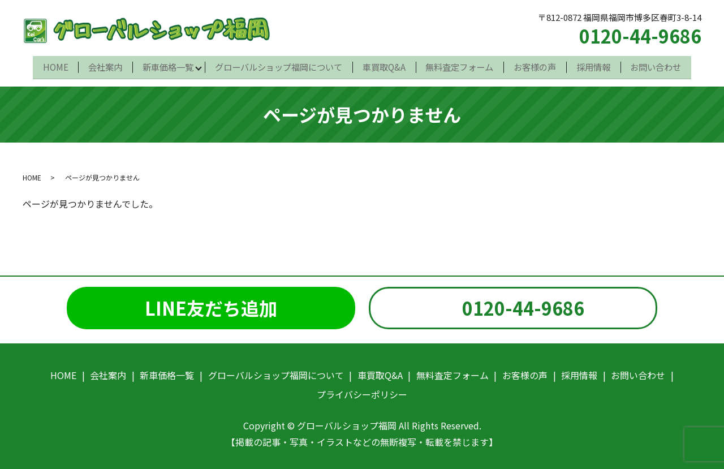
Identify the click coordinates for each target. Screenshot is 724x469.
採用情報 (597, 65)
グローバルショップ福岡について (278, 65)
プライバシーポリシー (362, 391)
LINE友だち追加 (211, 304)
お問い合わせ (660, 65)
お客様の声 (537, 65)
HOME (51, 65)
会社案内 (102, 65)
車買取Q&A (384, 65)
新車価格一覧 (165, 65)
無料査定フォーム (461, 65)
